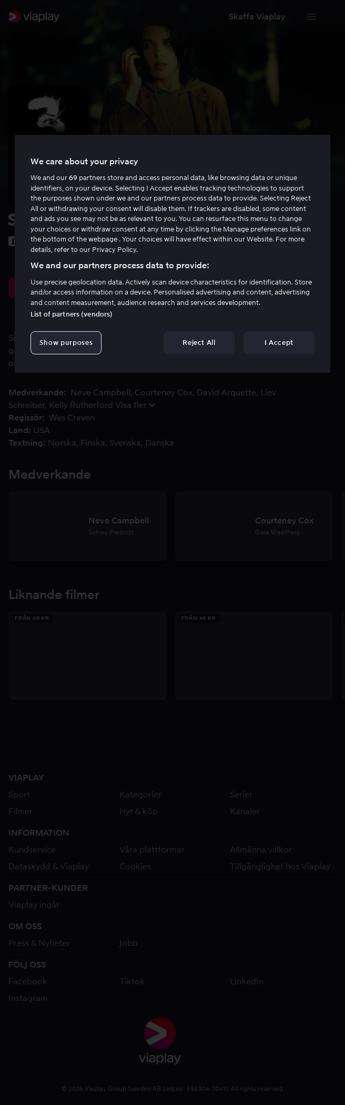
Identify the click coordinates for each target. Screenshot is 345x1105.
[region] (172, 254)
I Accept (279, 342)
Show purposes (66, 342)
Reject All (199, 342)
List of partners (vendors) (72, 314)
